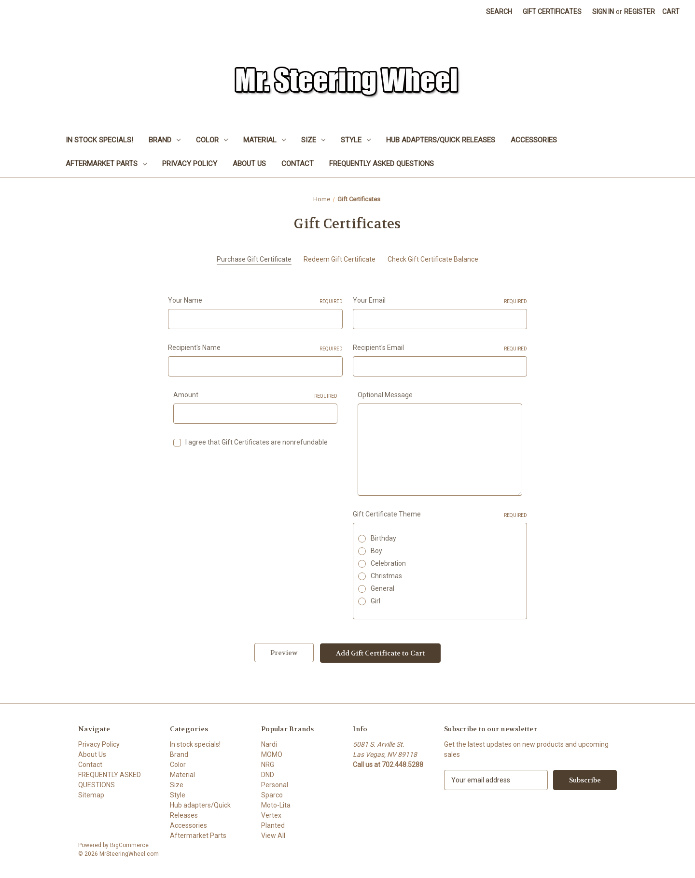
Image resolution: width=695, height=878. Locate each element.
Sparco (272, 794)
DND (267, 774)
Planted (273, 825)
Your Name (255, 300)
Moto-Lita (276, 804)
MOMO (271, 754)
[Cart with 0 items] (671, 12)
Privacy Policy (189, 163)
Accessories (534, 140)
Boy (376, 551)
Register (639, 11)
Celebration (388, 563)
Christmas (386, 576)
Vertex (271, 815)
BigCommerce (129, 844)
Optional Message (385, 395)
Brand (165, 140)
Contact (297, 163)
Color (212, 140)
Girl (375, 601)
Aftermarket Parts (106, 163)
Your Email (440, 300)
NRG (267, 764)
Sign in (603, 11)
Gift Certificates (552, 11)
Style (356, 140)
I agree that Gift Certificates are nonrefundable (256, 442)
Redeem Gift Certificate (339, 259)
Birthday (383, 538)
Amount (255, 395)
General (382, 588)
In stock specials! (99, 140)
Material (264, 140)
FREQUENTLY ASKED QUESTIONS (381, 163)
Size (313, 140)
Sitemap (91, 794)
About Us (249, 163)
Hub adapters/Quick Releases (440, 140)
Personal (274, 784)
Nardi (269, 744)
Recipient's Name (255, 348)
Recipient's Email (440, 348)
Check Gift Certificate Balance (433, 259)
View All (273, 835)
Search (499, 11)
